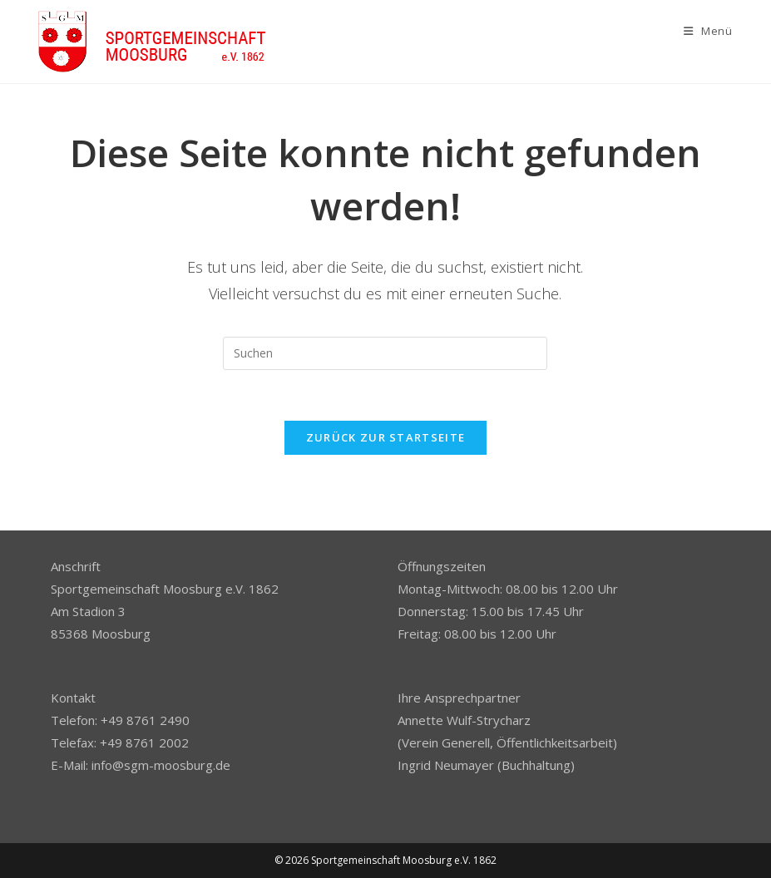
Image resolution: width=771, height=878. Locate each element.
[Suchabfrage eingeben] (385, 353)
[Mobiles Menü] (708, 30)
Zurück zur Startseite (385, 437)
